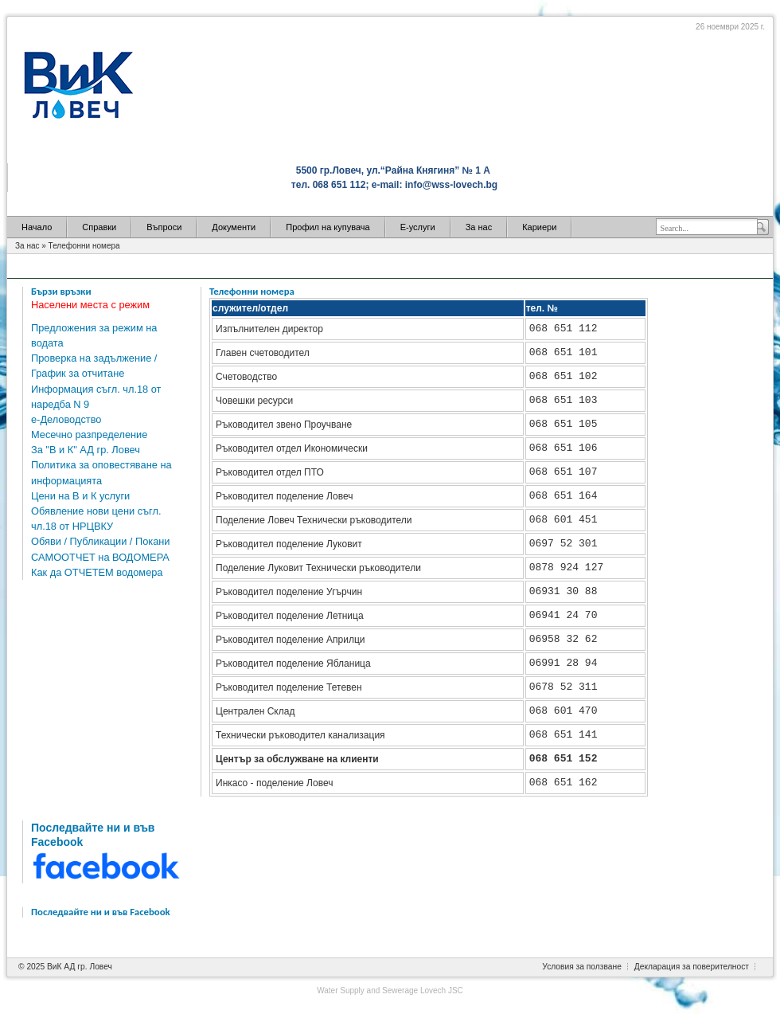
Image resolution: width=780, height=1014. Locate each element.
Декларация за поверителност (691, 966)
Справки (99, 227)
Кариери (539, 227)
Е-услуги (417, 227)
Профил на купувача (327, 227)
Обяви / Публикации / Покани (100, 541)
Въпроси (163, 227)
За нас (479, 227)
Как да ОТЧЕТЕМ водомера (97, 572)
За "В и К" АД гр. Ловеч (85, 450)
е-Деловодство (66, 419)
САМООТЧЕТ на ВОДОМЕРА (100, 557)
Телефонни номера (84, 245)
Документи (233, 227)
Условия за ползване (582, 966)
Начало (36, 227)
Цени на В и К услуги (80, 496)
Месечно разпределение (89, 434)
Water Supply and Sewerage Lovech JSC (390, 990)
